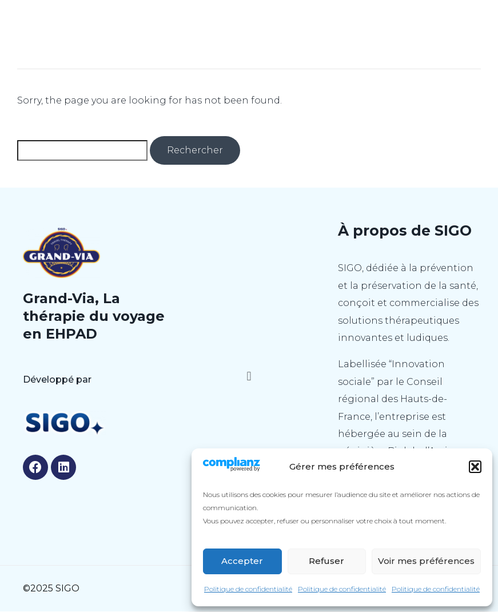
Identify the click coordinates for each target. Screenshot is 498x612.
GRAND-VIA (249, 21)
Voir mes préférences (426, 560)
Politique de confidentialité (248, 589)
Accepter (242, 560)
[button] (475, 466)
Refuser (326, 560)
